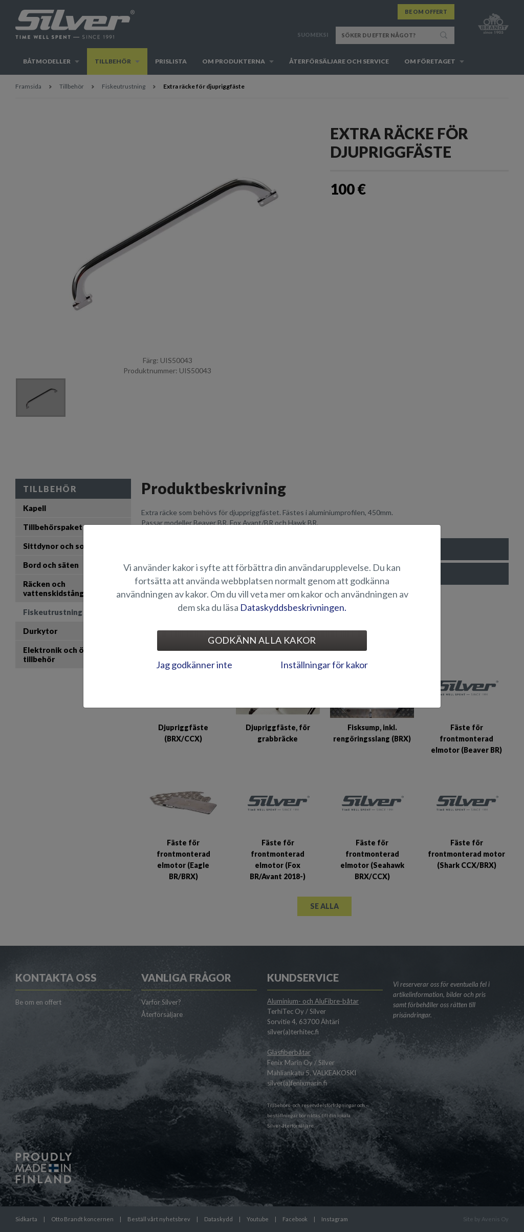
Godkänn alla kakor (262, 640)
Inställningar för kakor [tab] (324, 664)
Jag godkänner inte (194, 664)
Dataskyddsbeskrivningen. (293, 607)
